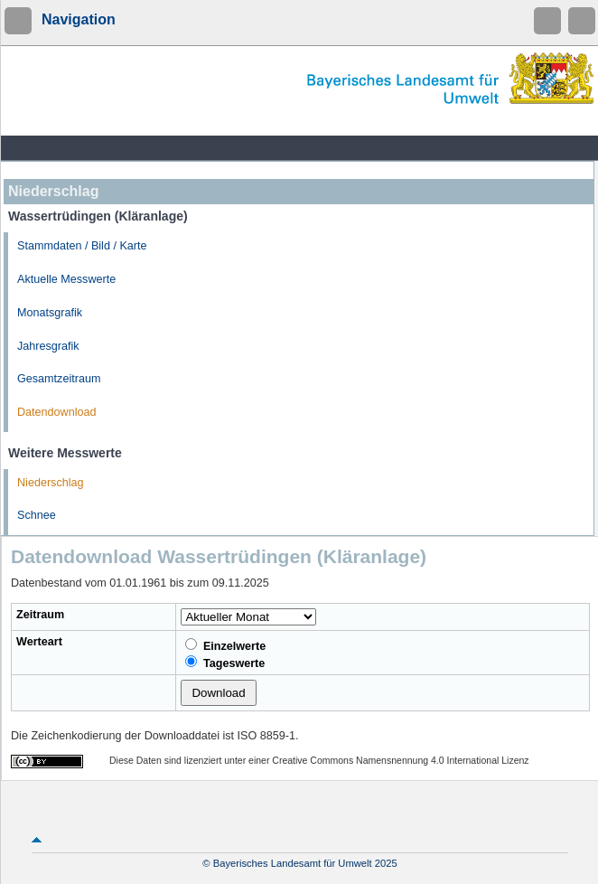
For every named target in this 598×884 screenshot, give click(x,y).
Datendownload (57, 412)
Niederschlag (50, 482)
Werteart (39, 641)
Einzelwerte (225, 645)
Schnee (36, 515)
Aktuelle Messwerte (66, 279)
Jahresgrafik (48, 346)
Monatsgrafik (49, 312)
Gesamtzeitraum (58, 378)
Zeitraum (40, 614)
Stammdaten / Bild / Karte (82, 246)
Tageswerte (225, 662)
